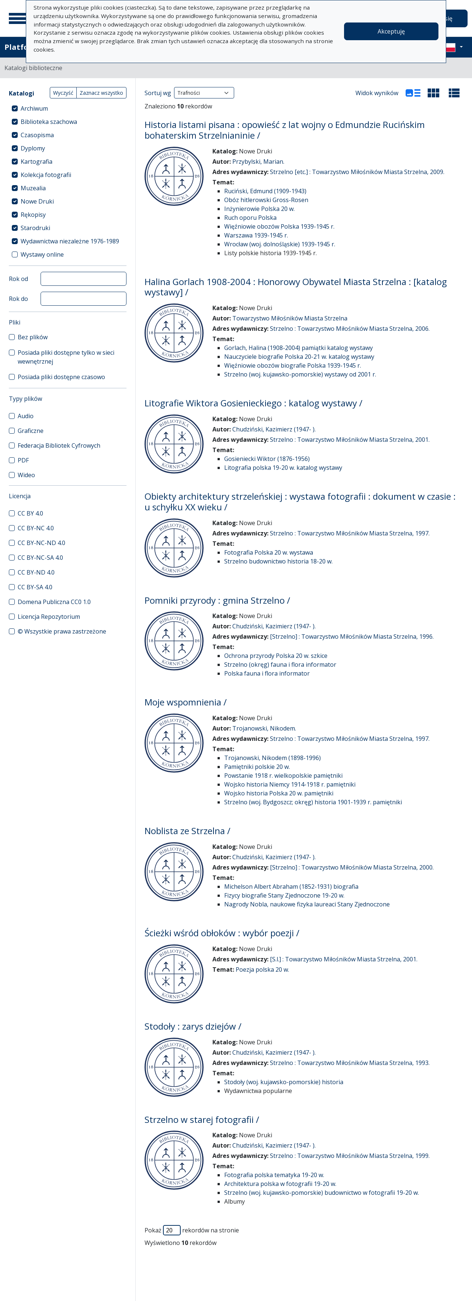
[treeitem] (67, 108)
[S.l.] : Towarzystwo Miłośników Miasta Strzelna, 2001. (343, 959)
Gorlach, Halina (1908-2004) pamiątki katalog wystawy (298, 348)
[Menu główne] (18, 18)
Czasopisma (37, 135)
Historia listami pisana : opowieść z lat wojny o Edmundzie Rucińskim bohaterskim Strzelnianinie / (285, 129)
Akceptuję (391, 31)
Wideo (26, 475)
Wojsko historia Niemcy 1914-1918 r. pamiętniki (289, 784)
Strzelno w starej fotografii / (202, 1119)
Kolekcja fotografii (46, 175)
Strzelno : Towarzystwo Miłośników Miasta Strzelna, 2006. (350, 329)
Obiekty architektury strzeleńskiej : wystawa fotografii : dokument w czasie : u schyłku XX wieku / (300, 501)
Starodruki (35, 228)
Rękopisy (33, 215)
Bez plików (33, 337)
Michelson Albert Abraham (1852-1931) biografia (291, 886)
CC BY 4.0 (30, 513)
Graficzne (31, 431)
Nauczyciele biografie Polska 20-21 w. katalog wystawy (299, 357)
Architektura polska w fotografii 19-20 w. (280, 1184)
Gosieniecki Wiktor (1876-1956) (267, 459)
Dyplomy (33, 148)
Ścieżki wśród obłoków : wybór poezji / (222, 933)
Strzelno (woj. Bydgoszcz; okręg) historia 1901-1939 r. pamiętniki (313, 802)
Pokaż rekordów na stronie (192, 1230)
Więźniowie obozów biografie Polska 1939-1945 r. (292, 365)
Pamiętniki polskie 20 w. (257, 767)
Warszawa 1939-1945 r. (256, 235)
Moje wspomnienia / (186, 702)
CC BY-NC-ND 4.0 (41, 543)
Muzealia (33, 188)
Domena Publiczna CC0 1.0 (54, 602)
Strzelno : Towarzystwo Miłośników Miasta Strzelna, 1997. (350, 533)
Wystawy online (42, 254)
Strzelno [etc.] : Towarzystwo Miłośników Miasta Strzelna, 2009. (357, 172)
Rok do (18, 299)
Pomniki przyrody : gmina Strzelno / (217, 600)
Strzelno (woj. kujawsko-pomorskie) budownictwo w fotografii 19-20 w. (321, 1193)
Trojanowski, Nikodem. (264, 728)
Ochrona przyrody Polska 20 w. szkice (275, 656)
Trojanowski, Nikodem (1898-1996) (272, 758)
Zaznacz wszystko (101, 92)
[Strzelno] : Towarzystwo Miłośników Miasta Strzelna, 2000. (352, 867)
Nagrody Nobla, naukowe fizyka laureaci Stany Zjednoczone (307, 904)
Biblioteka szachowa (49, 122)
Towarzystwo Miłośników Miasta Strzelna (289, 318)
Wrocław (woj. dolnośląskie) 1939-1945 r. (279, 244)
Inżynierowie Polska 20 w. (259, 209)
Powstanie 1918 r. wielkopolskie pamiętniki (283, 775)
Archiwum (34, 108)
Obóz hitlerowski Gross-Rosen (266, 200)
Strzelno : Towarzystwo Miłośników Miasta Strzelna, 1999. (350, 1156)
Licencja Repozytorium (49, 617)
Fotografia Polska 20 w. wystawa (268, 552)
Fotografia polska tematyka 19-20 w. (274, 1175)
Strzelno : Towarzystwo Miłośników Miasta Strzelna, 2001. (350, 440)
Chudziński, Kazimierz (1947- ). (274, 429)
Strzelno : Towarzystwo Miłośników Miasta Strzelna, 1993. (350, 1063)
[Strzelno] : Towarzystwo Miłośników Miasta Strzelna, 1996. (352, 636)
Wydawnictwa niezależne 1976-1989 (70, 241)
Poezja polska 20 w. (262, 969)
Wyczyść (63, 92)
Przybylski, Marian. (258, 161)
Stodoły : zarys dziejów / (193, 1026)
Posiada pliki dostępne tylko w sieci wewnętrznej (66, 356)
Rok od (18, 279)
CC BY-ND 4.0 (36, 572)
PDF (23, 460)
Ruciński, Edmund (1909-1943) (265, 191)
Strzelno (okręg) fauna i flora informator (280, 664)
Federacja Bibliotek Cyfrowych (59, 445)
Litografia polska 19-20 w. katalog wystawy (283, 468)
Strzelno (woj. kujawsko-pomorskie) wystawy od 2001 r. (300, 374)
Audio (26, 416)
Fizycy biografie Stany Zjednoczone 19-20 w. (284, 895)
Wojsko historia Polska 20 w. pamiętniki (278, 793)
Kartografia (36, 161)
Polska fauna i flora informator (267, 673)
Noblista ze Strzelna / (187, 831)
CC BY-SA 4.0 (35, 587)
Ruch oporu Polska (250, 218)
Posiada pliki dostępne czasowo (61, 377)
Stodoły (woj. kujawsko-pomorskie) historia (283, 1082)
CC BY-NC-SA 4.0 (40, 558)
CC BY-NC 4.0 (36, 528)
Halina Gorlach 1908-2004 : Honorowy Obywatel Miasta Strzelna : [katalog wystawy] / (296, 286)
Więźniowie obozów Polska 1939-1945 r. (279, 226)
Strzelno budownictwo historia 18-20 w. (278, 561)
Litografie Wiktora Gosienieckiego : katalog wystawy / (253, 403)
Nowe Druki (37, 201)
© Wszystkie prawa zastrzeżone (62, 631)
